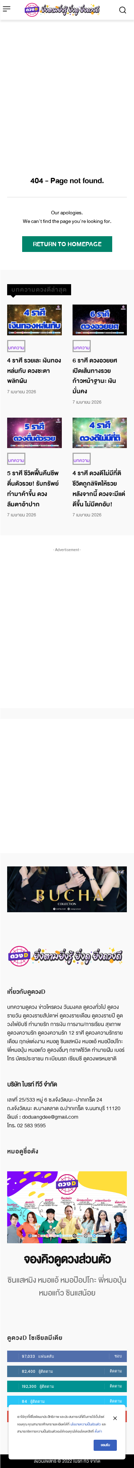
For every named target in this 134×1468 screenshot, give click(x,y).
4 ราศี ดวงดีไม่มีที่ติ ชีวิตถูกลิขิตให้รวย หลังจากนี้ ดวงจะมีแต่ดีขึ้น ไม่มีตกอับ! (99, 488)
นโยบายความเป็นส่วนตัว (85, 1424)
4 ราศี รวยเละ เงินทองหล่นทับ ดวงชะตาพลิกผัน (34, 371)
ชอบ (118, 1356)
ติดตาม (116, 1371)
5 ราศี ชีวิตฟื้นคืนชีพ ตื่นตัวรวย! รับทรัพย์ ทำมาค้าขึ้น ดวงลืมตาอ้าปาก (33, 488)
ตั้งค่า (98, 1431)
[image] (67, 1207)
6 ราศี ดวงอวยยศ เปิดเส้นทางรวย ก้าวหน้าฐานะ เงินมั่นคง (95, 376)
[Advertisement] (67, 90)
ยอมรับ (105, 1445)
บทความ (16, 348)
